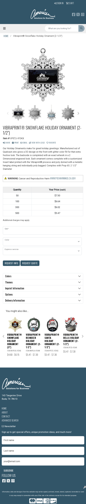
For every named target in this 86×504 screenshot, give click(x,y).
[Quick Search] (62, 28)
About (5, 412)
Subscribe (8, 470)
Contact (6, 416)
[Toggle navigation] (4, 28)
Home (4, 408)
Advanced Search (10, 420)
